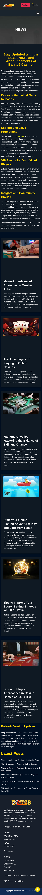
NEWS (6, 843)
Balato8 (21, 136)
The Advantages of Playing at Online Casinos (17, 363)
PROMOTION (9, 840)
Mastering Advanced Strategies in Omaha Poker (18, 285)
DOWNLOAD (9, 846)
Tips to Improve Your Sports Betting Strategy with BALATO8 (20, 606)
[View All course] (37, 889)
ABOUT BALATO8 (11, 836)
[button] (38, 13)
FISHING (7, 867)
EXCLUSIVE (9, 871)
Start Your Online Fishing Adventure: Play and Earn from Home (20, 524)
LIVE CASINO (9, 860)
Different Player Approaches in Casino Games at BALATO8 (19, 693)
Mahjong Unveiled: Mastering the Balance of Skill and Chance (21, 440)
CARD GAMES (10, 864)
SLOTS (7, 857)
